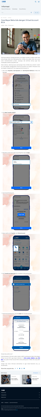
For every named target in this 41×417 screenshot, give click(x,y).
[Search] (35, 2)
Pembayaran (11, 25)
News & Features (6, 9)
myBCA (2, 25)
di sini (17, 409)
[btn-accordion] (20, 392)
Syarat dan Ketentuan (14, 402)
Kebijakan (6, 402)
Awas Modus (22, 9)
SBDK (2, 402)
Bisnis (6, 25)
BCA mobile (27, 358)
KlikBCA (33, 358)
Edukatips (14, 9)
